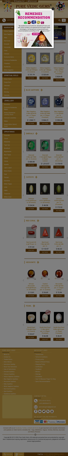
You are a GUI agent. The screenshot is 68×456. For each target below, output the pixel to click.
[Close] (53, 9)
